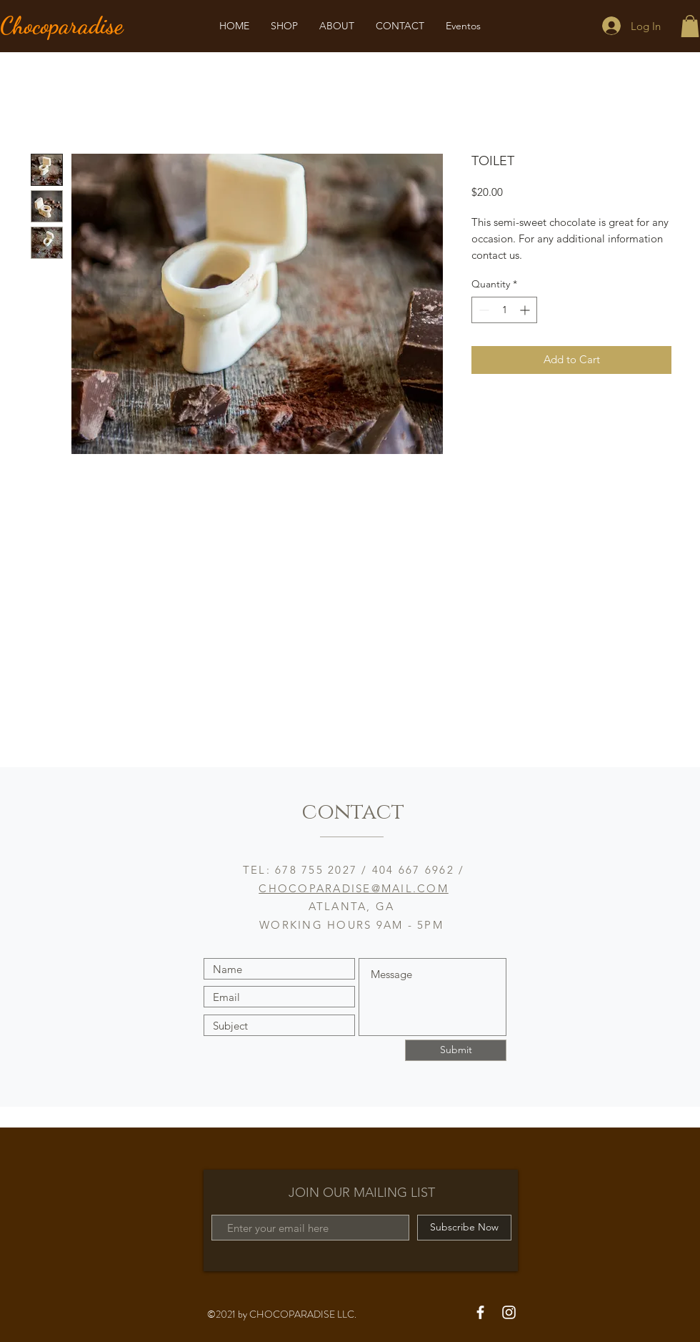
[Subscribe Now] (464, 1227)
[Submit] (455, 1050)
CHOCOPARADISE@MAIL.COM (354, 888)
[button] (690, 26)
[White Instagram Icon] (509, 1312)
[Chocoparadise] (80, 25)
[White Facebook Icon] (480, 1312)
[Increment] (526, 309)
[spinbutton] (504, 309)
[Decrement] (482, 309)
